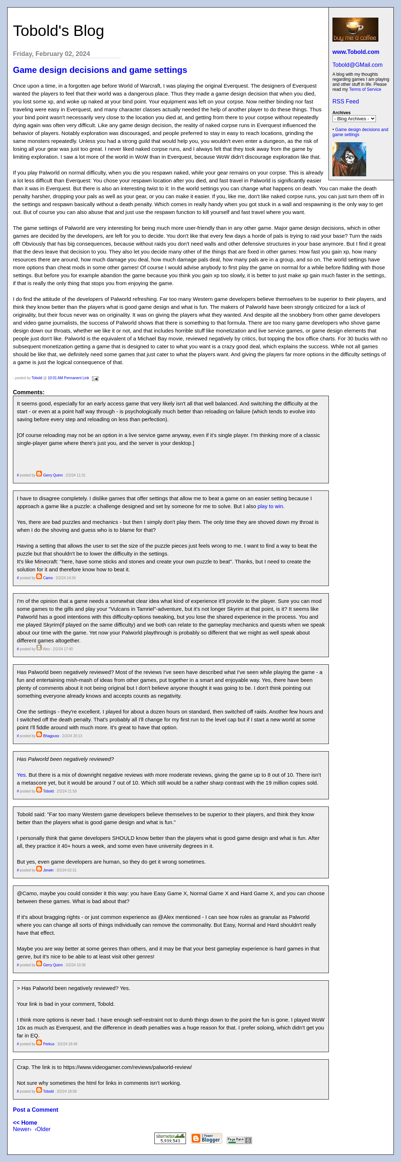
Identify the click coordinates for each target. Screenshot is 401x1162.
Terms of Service (365, 89)
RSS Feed (345, 101)
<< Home (25, 1123)
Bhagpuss (51, 736)
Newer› (22, 1129)
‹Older (42, 1129)
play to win (270, 506)
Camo (48, 578)
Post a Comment (35, 1110)
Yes (21, 775)
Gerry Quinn (52, 475)
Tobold (37, 378)
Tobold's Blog (58, 30)
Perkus (48, 1044)
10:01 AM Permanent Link (68, 378)
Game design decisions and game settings (100, 70)
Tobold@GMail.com (357, 65)
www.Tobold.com (355, 52)
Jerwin (48, 870)
